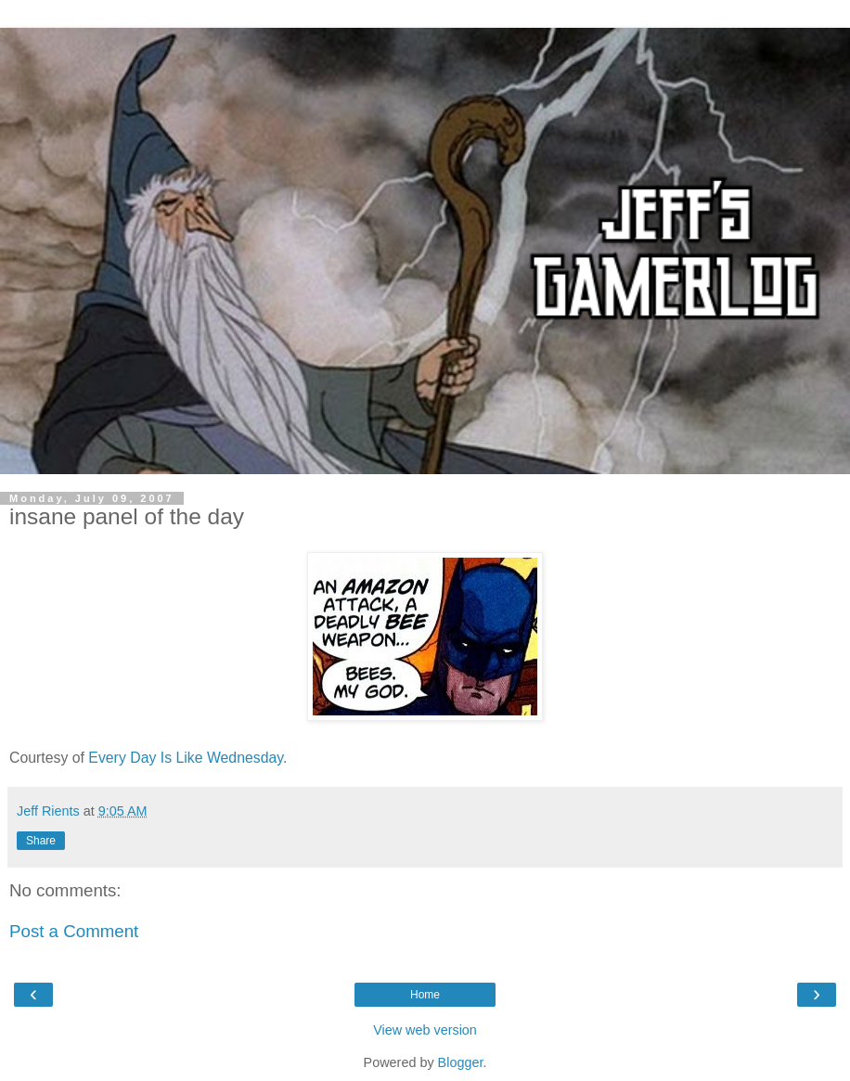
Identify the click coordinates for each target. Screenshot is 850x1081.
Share (41, 840)
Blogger (460, 1062)
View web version (425, 1030)
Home (425, 994)
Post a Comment (73, 931)
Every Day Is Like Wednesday (185, 758)
